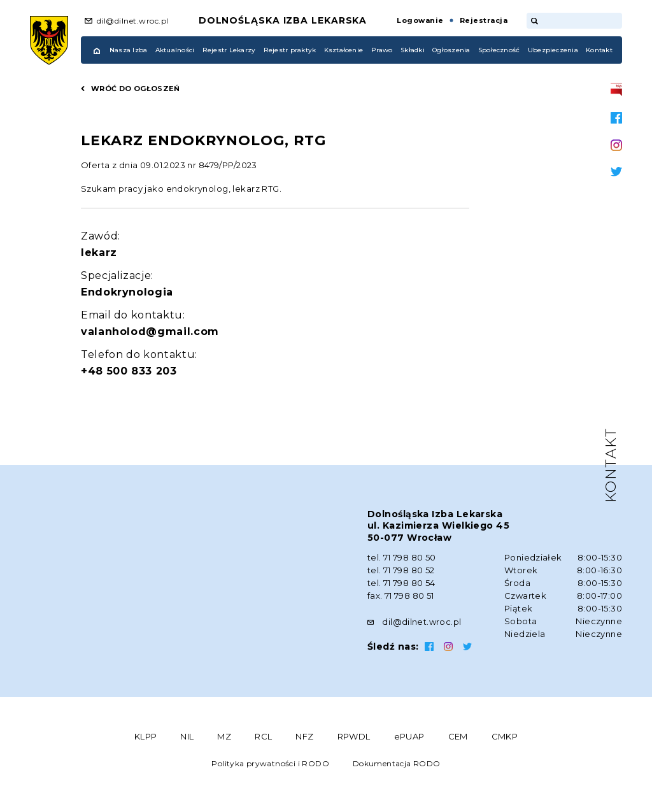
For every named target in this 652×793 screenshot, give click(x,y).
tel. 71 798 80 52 (401, 570)
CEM (458, 736)
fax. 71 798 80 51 (400, 595)
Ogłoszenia (451, 50)
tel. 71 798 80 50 (401, 557)
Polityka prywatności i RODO (270, 763)
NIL (187, 736)
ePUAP (409, 736)
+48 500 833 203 (129, 371)
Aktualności (175, 50)
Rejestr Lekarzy (229, 50)
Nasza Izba (128, 50)
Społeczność (499, 50)
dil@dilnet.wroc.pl (133, 20)
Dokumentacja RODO (397, 763)
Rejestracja (483, 20)
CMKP (505, 736)
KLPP (145, 736)
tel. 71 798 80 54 (401, 583)
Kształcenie (344, 50)
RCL (263, 736)
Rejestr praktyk (290, 50)
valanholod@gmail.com (150, 331)
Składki (412, 50)
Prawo (382, 50)
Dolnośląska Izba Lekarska (283, 20)
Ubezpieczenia (553, 50)
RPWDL (354, 736)
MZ (224, 736)
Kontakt (599, 50)
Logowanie (420, 20)
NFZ (304, 736)
